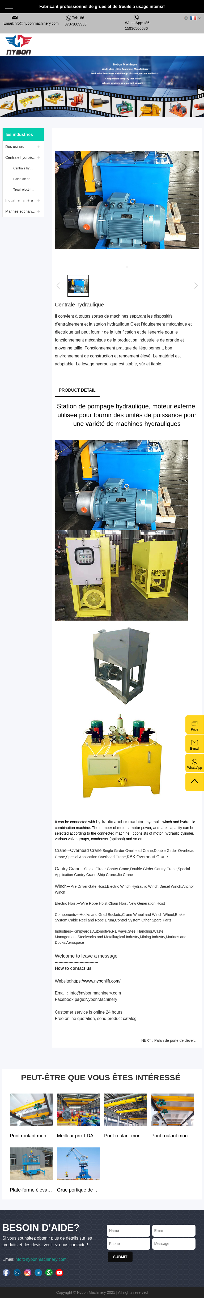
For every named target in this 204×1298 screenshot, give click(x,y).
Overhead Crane (85, 850)
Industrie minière (19, 200)
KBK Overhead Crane (147, 857)
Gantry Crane (67, 868)
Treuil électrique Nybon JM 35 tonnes (24, 189)
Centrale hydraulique (24, 168)
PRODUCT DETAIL (77, 390)
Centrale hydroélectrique (21, 157)
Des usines (14, 146)
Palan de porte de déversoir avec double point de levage (24, 179)
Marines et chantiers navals (21, 211)
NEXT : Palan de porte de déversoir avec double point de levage (170, 1040)
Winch (61, 886)
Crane (61, 850)
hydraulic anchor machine (120, 821)
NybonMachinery (101, 999)
